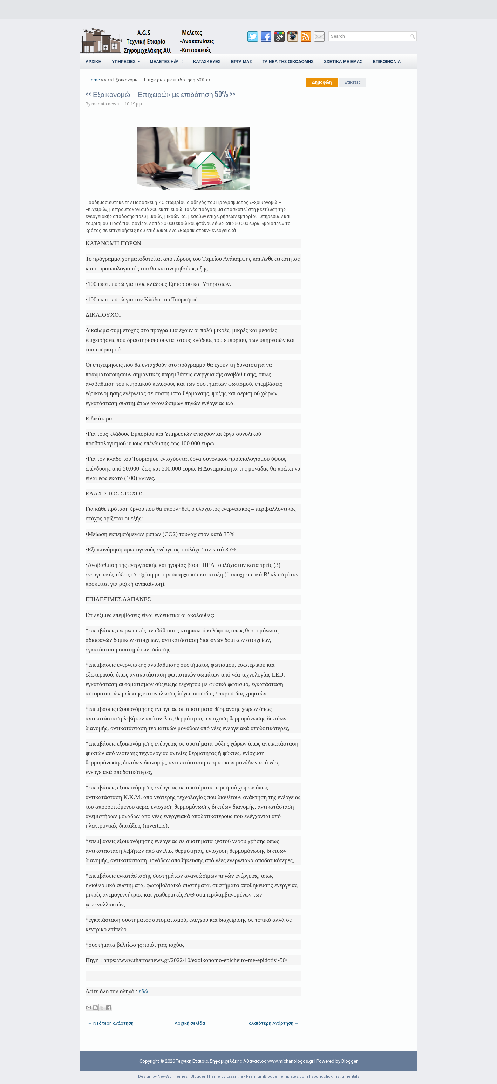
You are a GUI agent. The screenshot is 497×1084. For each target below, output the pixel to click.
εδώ (143, 991)
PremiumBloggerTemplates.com (277, 1076)
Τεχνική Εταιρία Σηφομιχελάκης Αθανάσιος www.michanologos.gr (244, 1061)
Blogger (349, 1061)
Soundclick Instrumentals (335, 1076)
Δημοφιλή (322, 82)
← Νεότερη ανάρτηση (111, 1023)
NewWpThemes (173, 1076)
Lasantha (234, 1076)
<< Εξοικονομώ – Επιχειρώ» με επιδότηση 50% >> (161, 93)
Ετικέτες (353, 82)
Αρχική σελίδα (190, 1023)
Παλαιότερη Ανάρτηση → (272, 1023)
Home (94, 79)
